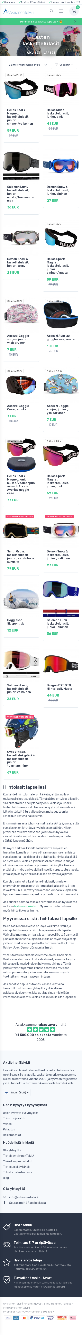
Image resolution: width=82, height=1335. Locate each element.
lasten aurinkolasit (26, 906)
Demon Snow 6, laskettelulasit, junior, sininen (58, 190)
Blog (6, 1178)
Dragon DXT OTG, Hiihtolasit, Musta (60, 687)
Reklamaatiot (12, 1135)
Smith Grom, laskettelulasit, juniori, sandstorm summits (20, 556)
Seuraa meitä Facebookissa (24, 1203)
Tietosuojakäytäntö (16, 1167)
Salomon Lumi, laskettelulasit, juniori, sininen (58, 623)
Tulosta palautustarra (17, 1172)
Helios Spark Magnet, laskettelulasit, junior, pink (58, 481)
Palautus (9, 1129)
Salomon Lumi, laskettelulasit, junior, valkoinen (19, 689)
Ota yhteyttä (12, 1150)
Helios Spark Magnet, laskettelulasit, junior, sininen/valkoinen (20, 116)
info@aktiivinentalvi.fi (20, 1197)
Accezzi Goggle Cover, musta (18, 407)
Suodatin (62, 64)
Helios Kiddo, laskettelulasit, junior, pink (58, 113)
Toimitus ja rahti (14, 1118)
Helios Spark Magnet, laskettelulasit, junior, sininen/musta (58, 265)
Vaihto (7, 1124)
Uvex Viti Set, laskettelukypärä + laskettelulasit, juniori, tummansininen (21, 758)
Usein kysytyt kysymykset (20, 1113)
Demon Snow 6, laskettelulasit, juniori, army (18, 262)
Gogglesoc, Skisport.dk (15, 621)
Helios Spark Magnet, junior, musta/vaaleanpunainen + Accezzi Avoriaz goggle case (21, 484)
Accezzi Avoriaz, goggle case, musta (61, 337)
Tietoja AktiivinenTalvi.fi (18, 1156)
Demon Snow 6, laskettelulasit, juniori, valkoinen (59, 555)
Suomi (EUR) (15, 1092)
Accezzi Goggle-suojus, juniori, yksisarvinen (18, 339)
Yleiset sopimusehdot (17, 1161)
